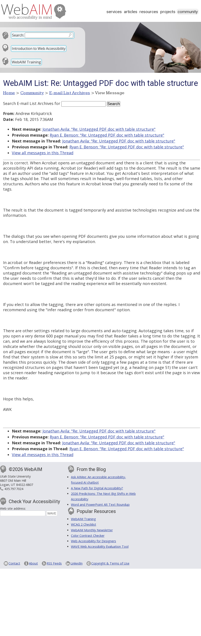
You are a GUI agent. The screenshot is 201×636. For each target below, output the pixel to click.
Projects (167, 11)
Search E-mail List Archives (28, 103)
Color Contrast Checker (87, 535)
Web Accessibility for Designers (93, 541)
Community (188, 11)
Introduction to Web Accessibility (38, 48)
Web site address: (13, 508)
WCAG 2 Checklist (83, 524)
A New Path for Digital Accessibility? (97, 488)
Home (9, 93)
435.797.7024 (13, 489)
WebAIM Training (26, 62)
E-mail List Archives (69, 93)
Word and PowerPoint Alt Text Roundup (100, 504)
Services (114, 11)
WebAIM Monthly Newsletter (92, 530)
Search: (18, 35)
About (33, 563)
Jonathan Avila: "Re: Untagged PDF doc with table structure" (98, 129)
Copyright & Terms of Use (110, 563)
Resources (148, 11)
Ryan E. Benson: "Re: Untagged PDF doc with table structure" (107, 135)
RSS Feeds (54, 563)
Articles (130, 11)
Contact (14, 563)
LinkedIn (77, 563)
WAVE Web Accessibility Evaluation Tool (100, 546)
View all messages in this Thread (42, 152)
